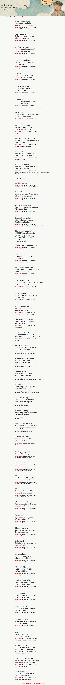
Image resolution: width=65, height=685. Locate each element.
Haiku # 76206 (18, 299)
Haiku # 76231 (18, 105)
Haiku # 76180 (18, 599)
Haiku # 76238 (18, 53)
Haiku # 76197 (18, 417)
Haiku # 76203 (18, 339)
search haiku (20, 16)
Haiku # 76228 (18, 118)
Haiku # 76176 (18, 625)
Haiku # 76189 (18, 495)
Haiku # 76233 (18, 92)
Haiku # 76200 (18, 378)
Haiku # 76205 (18, 312)
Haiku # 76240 (18, 40)
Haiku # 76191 (18, 482)
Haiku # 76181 (18, 586)
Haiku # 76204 (18, 325)
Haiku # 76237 (18, 66)
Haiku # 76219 (18, 158)
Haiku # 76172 (18, 678)
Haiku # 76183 (18, 573)
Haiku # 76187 (18, 521)
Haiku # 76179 (18, 612)
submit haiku (14, 16)
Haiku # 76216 (18, 185)
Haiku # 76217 (18, 171)
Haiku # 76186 (18, 534)
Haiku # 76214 (18, 198)
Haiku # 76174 (18, 651)
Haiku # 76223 (18, 144)
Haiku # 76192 (18, 469)
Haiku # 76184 (18, 560)
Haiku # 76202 (18, 352)
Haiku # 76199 (18, 391)
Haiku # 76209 (18, 260)
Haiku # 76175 (18, 638)
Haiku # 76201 (18, 365)
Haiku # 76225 (18, 131)
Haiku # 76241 (18, 27)
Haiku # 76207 (18, 286)
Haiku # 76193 (18, 456)
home (2, 16)
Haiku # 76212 (18, 224)
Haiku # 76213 (18, 211)
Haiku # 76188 (18, 508)
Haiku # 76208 (18, 273)
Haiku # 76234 (18, 79)
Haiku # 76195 (18, 430)
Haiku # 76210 (18, 247)
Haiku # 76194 (18, 443)
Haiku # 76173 (18, 664)
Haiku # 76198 (18, 404)
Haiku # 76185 (18, 547)
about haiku (7, 16)
